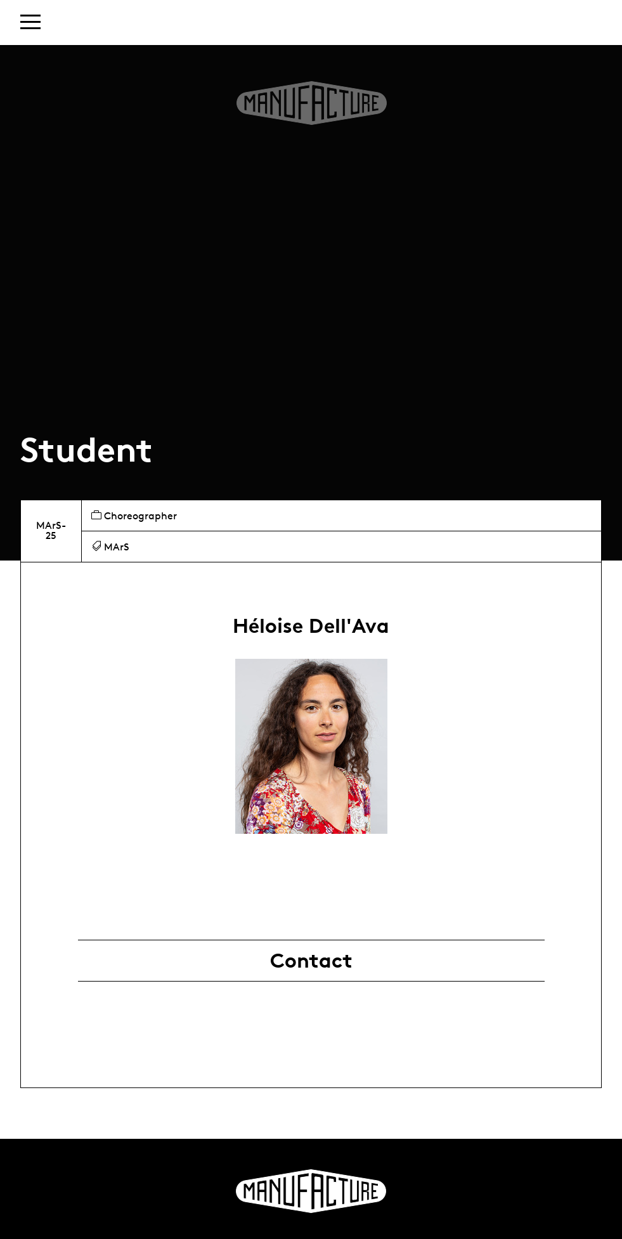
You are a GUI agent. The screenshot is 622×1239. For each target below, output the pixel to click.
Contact (311, 961)
